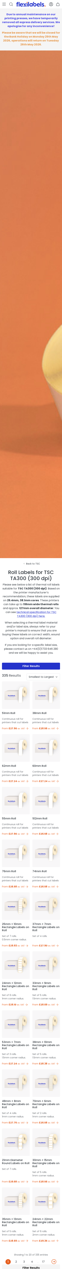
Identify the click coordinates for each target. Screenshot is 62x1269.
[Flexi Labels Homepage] (31, 4)
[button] (4, 4)
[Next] (54, 1261)
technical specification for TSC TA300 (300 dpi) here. (36, 614)
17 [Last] (43, 1262)
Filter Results (31, 666)
